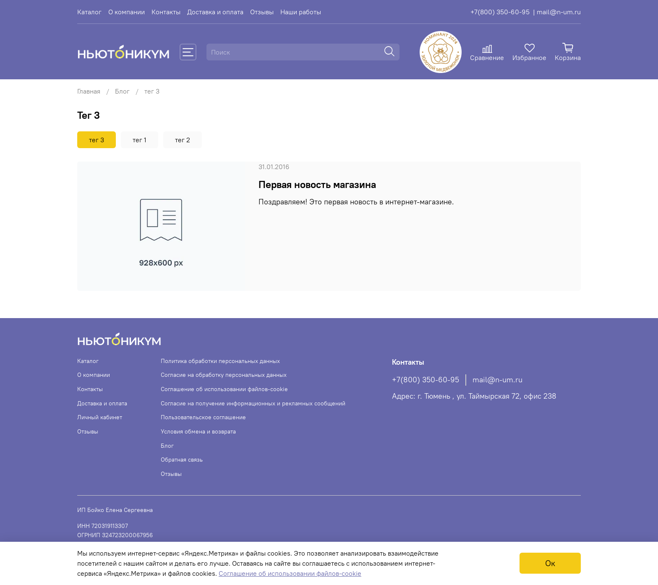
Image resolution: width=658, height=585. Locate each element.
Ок (550, 563)
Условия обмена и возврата (198, 431)
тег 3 (96, 140)
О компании (126, 12)
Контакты (165, 12)
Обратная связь (182, 459)
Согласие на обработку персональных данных (224, 375)
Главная (88, 91)
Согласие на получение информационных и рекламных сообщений (253, 403)
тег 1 (139, 140)
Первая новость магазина (317, 184)
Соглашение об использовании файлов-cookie (224, 389)
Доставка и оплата (215, 12)
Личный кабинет (99, 417)
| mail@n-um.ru (557, 12)
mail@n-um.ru (497, 379)
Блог (122, 91)
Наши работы (300, 12)
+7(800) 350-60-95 (500, 12)
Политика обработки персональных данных (220, 361)
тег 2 (182, 140)
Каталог (89, 12)
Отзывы (262, 12)
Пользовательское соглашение (203, 417)
